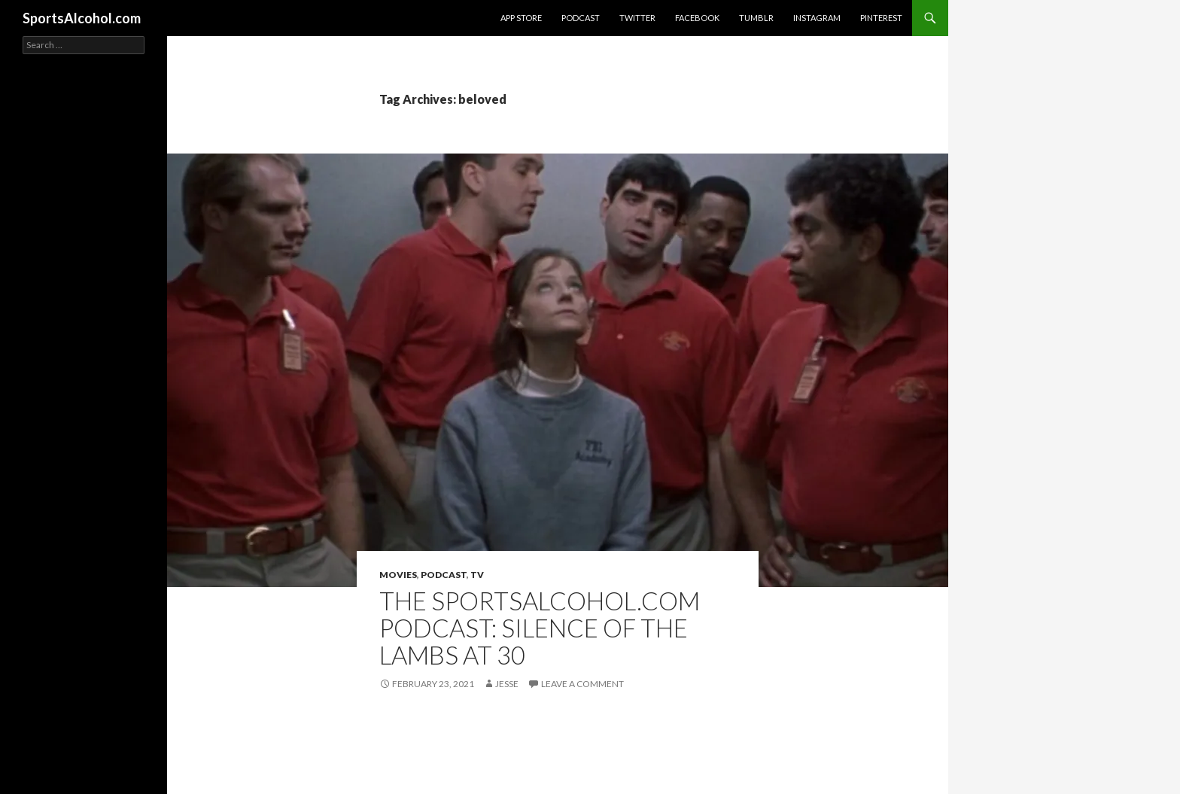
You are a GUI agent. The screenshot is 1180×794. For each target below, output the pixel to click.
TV (477, 574)
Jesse (507, 683)
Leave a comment (582, 683)
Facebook (697, 18)
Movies (398, 574)
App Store (521, 18)
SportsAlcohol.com (82, 18)
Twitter (637, 18)
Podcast (580, 18)
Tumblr (756, 18)
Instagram (817, 18)
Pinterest (881, 18)
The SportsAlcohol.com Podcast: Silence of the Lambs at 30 (539, 628)
